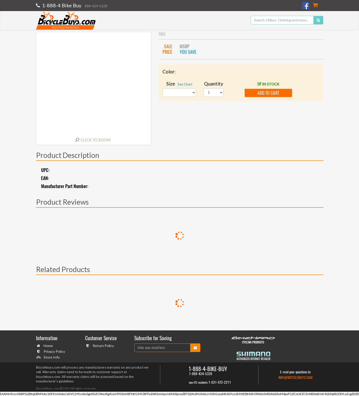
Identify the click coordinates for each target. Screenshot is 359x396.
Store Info (51, 357)
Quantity (213, 83)
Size (179, 83)
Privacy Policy (53, 351)
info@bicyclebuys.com (295, 377)
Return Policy (102, 345)
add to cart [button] (268, 93)
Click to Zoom (95, 140)
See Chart (185, 84)
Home (47, 345)
